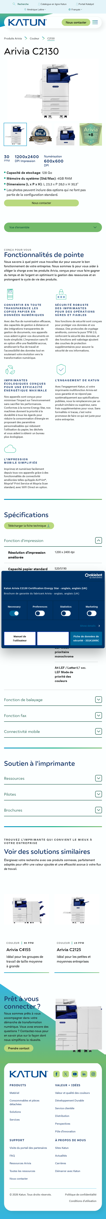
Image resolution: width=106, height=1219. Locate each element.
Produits (18, 1085)
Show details (88, 635)
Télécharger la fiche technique (29, 526)
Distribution (62, 1116)
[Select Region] (35, 9)
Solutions (15, 1112)
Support (17, 1140)
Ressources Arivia (20, 1163)
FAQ (12, 1155)
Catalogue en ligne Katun (52, 4)
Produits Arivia (13, 38)
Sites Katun (62, 1148)
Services (15, 1119)
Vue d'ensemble (53, 227)
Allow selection (53, 646)
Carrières (60, 1163)
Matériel (14, 1093)
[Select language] (75, 9)
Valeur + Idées (68, 1085)
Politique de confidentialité (80, 1194)
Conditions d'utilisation (82, 1201)
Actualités (61, 1155)
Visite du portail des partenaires (28, 1148)
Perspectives (62, 1123)
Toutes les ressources (22, 1171)
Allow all (86, 646)
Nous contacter (76, 22)
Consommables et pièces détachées (24, 1102)
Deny (20, 646)
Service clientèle (64, 1108)
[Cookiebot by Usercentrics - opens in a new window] (87, 569)
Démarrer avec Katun (67, 1171)
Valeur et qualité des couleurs (72, 1093)
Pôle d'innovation (65, 1131)
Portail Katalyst (85, 4)
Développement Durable (69, 1100)
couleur (34, 38)
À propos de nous (70, 1140)
